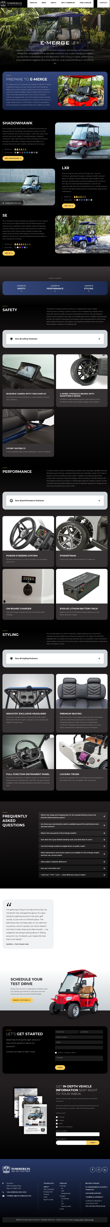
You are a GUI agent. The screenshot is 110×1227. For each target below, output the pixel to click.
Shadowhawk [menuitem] (65, 1199)
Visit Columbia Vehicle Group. (95, 1211)
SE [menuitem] (62, 1193)
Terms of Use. (89, 1225)
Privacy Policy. (79, 1225)
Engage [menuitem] (62, 1201)
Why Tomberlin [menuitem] (49, 1194)
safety (21, 292)
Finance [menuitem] (46, 1200)
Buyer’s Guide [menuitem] (48, 1205)
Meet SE (7, 258)
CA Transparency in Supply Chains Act (96, 1193)
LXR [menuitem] (62, 1196)
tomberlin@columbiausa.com (18, 1201)
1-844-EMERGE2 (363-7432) (16, 1197)
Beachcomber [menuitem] (66, 1211)
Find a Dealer (80, 4)
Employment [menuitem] (48, 1197)
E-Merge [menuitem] (63, 1191)
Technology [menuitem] (49, 1188)
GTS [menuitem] (62, 1209)
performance (55, 292)
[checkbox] (78, 1126)
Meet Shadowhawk (12, 161)
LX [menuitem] (62, 1206)
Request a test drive (20, 1005)
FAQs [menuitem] (45, 1202)
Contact (101, 4)
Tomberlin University (94, 1202)
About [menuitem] (46, 1192)
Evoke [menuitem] (62, 1214)
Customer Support (93, 1198)
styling (89, 292)
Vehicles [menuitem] (63, 1188)
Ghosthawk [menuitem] (65, 1204)
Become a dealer (92, 1188)
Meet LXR (67, 210)
